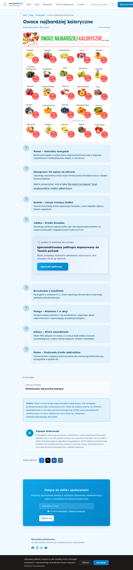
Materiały (47, 4)
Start (28, 4)
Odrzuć (85, 562)
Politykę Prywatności (77, 511)
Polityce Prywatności (34, 566)
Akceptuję (101, 562)
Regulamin (63, 511)
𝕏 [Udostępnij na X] (48, 460)
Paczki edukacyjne (65, 4)
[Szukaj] (112, 4)
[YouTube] (46, 547)
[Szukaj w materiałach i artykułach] (99, 4)
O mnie (81, 4)
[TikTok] (41, 547)
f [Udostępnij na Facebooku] (41, 460)
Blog (37, 4)
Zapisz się (47, 518)
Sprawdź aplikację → (53, 266)
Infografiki (40, 15)
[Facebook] (32, 547)
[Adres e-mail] (66, 506)
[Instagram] (37, 547)
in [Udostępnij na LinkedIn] (54, 460)
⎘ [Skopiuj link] (60, 460)
